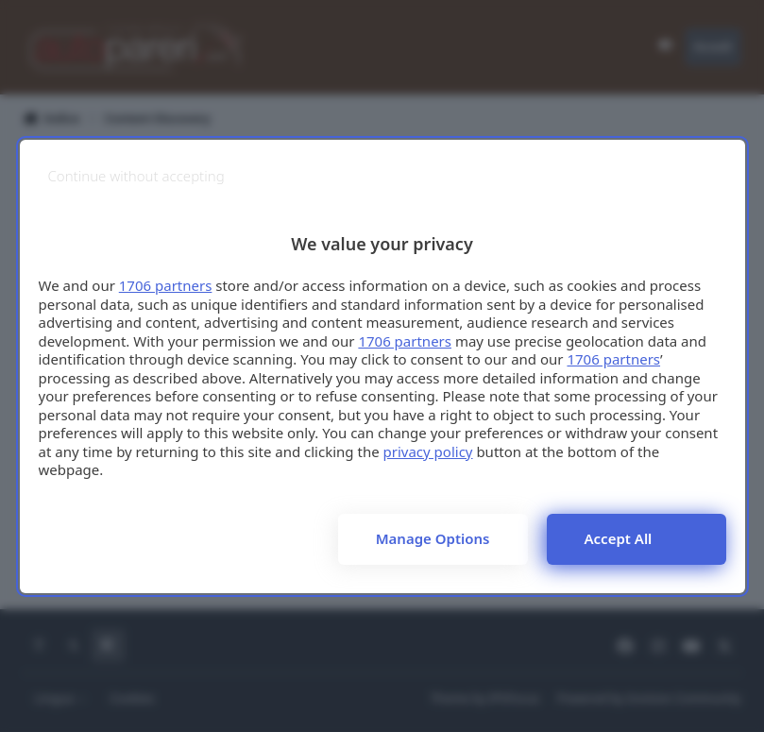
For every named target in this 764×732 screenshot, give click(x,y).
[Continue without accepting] (136, 176)
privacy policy (428, 451)
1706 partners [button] (165, 285)
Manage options (433, 538)
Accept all (619, 538)
